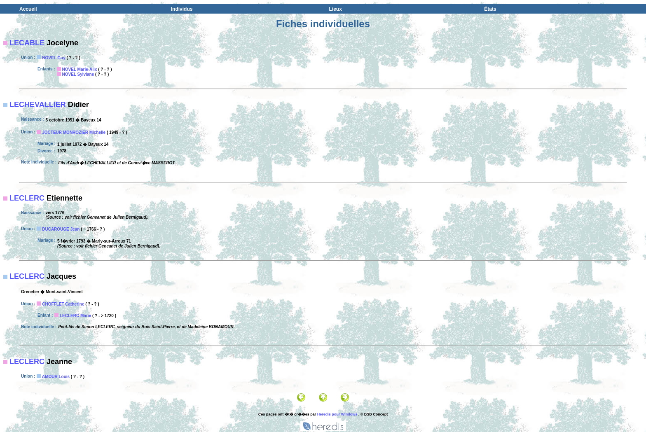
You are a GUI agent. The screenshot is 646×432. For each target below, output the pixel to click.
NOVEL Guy (54, 58)
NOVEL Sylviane (78, 74)
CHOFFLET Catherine (63, 304)
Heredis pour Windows (337, 414)
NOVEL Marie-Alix (79, 69)
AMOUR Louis (56, 376)
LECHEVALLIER (37, 104)
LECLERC (26, 198)
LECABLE (26, 43)
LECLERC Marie (75, 315)
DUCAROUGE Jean (61, 229)
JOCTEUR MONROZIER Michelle (73, 132)
